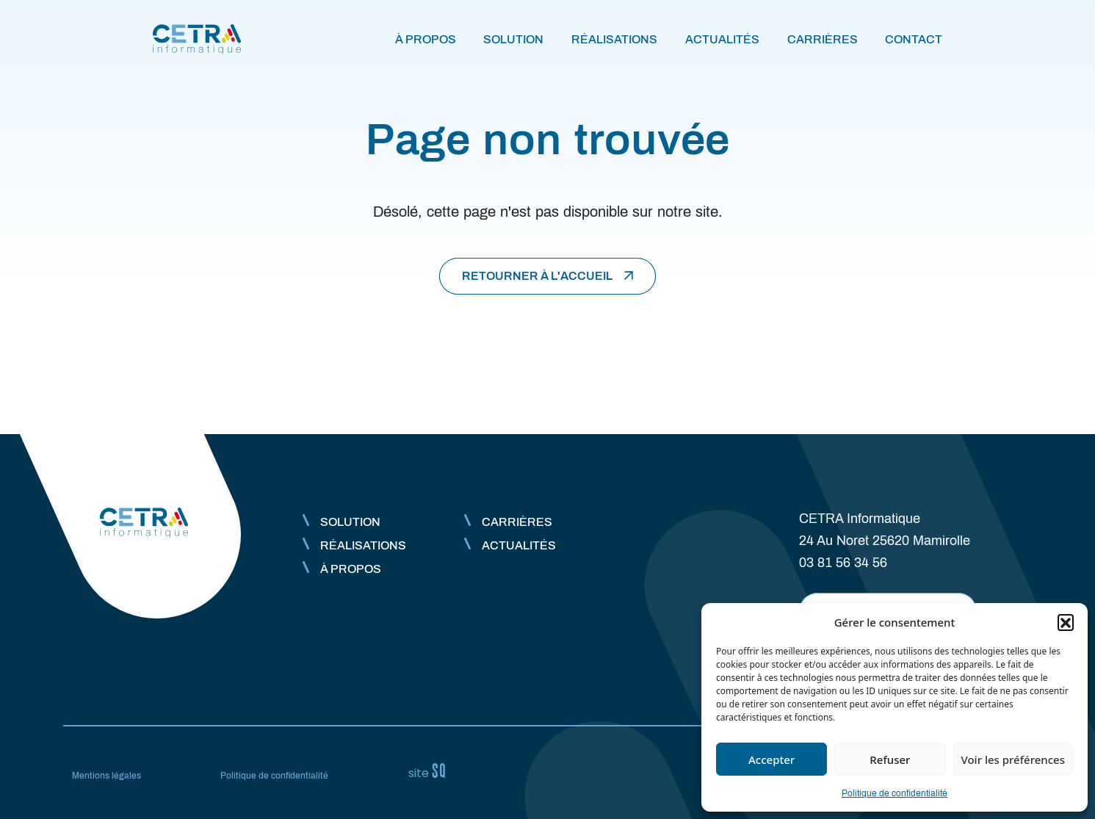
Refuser (890, 759)
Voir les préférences (1013, 759)
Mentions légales (106, 776)
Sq (433, 771)
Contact (913, 39)
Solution (513, 39)
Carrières (822, 39)
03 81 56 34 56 (843, 562)
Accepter (771, 759)
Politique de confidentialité (894, 793)
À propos (425, 39)
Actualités (722, 39)
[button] (1065, 622)
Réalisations (614, 39)
